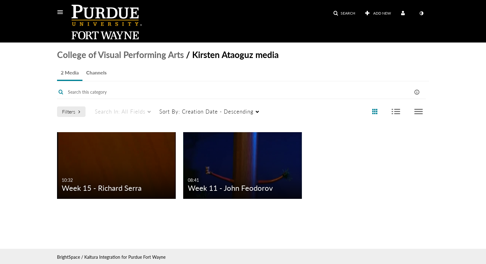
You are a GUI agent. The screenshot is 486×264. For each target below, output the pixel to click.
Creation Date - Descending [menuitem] (206, 111)
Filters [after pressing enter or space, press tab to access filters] (71, 111)
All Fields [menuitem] (120, 111)
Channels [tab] (96, 72)
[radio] (375, 112)
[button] (62, 12)
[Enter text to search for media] (222, 92)
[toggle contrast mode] (421, 13)
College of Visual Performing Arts (120, 54)
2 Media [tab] (70, 72)
